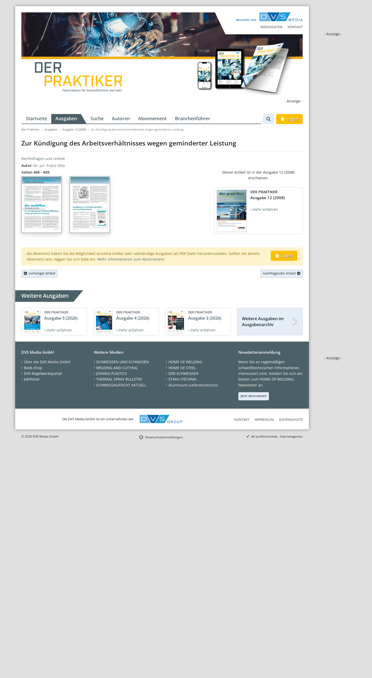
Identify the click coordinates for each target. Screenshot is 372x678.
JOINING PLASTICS (111, 373)
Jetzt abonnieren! (254, 395)
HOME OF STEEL (182, 367)
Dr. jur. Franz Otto (49, 165)
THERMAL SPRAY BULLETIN (119, 379)
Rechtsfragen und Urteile (43, 158)
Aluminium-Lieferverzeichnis (193, 385)
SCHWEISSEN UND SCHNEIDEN (122, 361)
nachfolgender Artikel (281, 273)
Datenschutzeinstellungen (164, 437)
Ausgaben (66, 118)
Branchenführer (192, 118)
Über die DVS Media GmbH (47, 361)
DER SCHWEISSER (183, 373)
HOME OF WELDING (185, 361)
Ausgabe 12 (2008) (74, 129)
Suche (97, 118)
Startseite (36, 118)
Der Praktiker (30, 129)
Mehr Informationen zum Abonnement (130, 259)
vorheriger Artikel (39, 273)
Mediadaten (271, 27)
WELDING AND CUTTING (117, 367)
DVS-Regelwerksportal (43, 373)
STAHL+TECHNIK (182, 379)
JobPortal (31, 379)
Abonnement (152, 118)
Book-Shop (33, 367)
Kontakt (295, 27)
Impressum (264, 419)
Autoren (121, 118)
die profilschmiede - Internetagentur (277, 436)
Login (289, 119)
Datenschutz (291, 419)
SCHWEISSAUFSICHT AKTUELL (121, 385)
